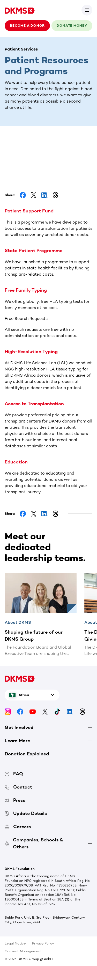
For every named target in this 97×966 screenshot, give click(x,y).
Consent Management (23, 951)
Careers (18, 826)
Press (15, 800)
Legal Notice (15, 943)
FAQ (14, 774)
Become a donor (27, 25)
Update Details (26, 813)
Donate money (72, 25)
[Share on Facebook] (23, 195)
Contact (18, 787)
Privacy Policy (43, 943)
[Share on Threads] (55, 195)
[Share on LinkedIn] (44, 195)
